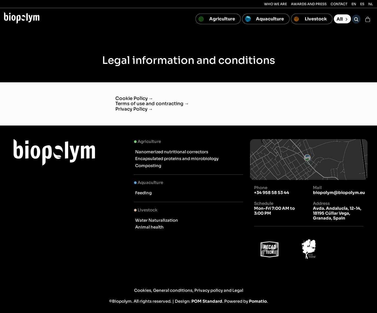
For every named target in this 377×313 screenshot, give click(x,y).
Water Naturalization (156, 220)
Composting (148, 165)
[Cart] (367, 19)
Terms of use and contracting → (152, 104)
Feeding (143, 192)
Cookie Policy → (134, 98)
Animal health (149, 227)
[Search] (356, 19)
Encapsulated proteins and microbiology (176, 158)
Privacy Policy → (134, 109)
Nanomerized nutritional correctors (171, 151)
